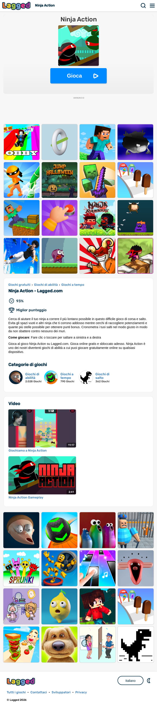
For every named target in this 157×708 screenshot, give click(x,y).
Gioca (74, 76)
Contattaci (38, 692)
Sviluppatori (61, 692)
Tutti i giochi (16, 692)
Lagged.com (21, 681)
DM (149, 680)
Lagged (17, 6)
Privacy (81, 692)
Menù (152, 5)
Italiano (130, 681)
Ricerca (143, 5)
